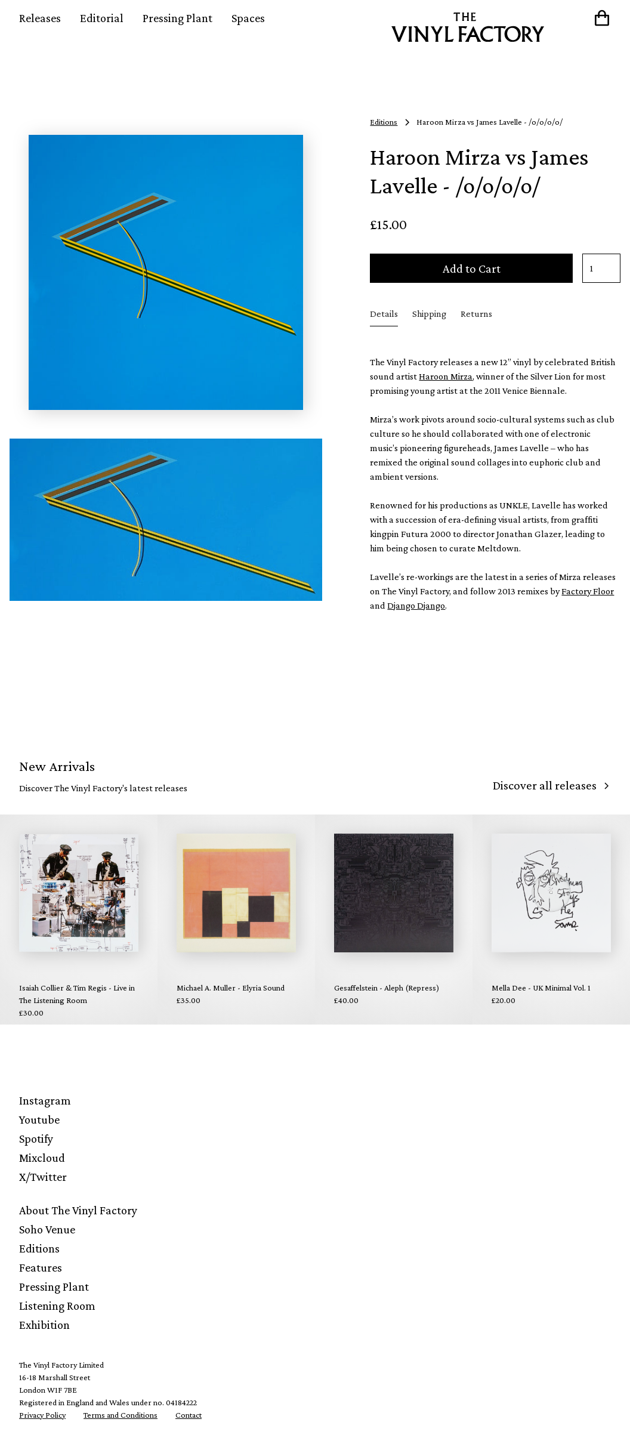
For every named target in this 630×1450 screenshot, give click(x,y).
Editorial (101, 17)
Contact (188, 1415)
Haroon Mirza (445, 376)
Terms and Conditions (121, 1415)
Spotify (36, 1138)
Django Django (416, 605)
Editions (39, 1248)
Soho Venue (47, 1229)
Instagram (45, 1100)
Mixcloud (42, 1157)
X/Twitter (43, 1176)
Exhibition (44, 1324)
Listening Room (57, 1305)
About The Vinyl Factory (78, 1210)
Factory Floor (587, 591)
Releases (40, 17)
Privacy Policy (42, 1415)
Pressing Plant (177, 17)
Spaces (248, 17)
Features (40, 1267)
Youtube (39, 1119)
